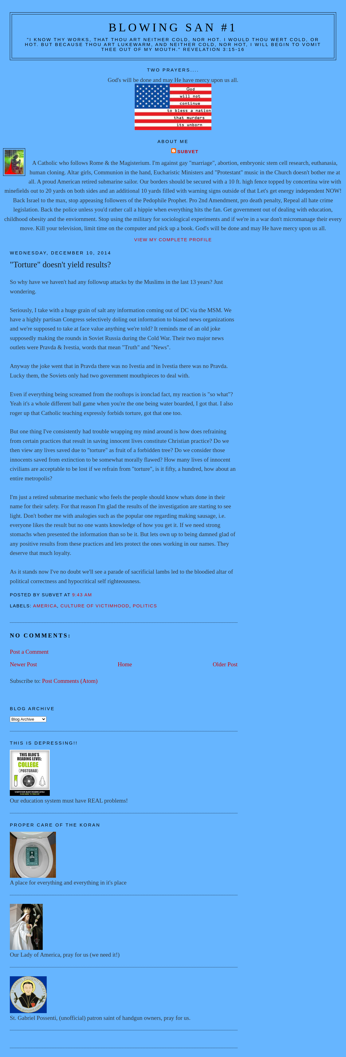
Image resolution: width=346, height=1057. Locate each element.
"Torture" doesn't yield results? (60, 264)
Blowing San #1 (173, 27)
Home (125, 664)
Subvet (188, 151)
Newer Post (23, 664)
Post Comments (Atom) (70, 681)
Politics (145, 605)
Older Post (225, 664)
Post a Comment (29, 652)
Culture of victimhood (95, 605)
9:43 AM (82, 594)
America (45, 605)
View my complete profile (173, 239)
